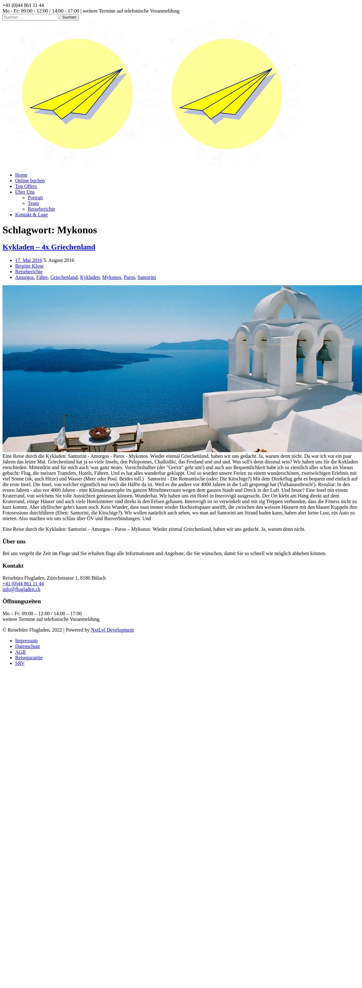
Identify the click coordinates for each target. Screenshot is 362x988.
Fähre (42, 277)
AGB (20, 652)
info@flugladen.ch (21, 589)
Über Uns (25, 192)
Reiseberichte (41, 209)
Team (33, 203)
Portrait (35, 197)
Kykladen (90, 277)
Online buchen (30, 180)
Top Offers (26, 186)
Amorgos (24, 277)
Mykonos (111, 277)
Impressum (26, 640)
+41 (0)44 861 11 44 (23, 583)
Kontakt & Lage (31, 214)
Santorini (146, 277)
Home (21, 175)
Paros (129, 277)
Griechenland (64, 277)
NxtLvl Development (112, 630)
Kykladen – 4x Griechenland (49, 247)
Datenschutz (27, 646)
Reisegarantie (29, 657)
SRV (20, 663)
